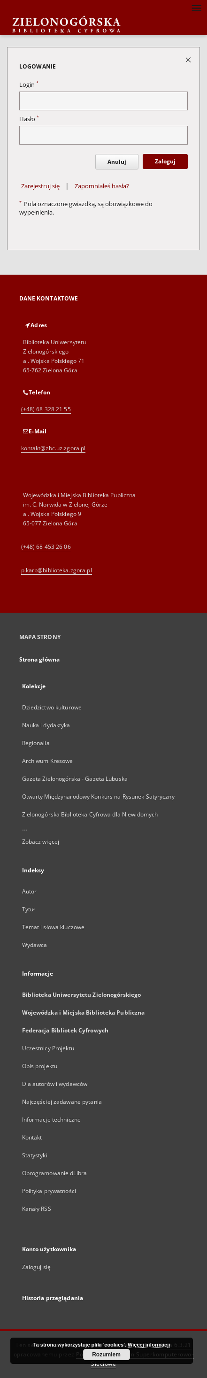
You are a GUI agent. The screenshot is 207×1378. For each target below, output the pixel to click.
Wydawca (34, 945)
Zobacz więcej (41, 842)
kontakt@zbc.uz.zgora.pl (53, 448)
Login (28, 85)
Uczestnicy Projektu (48, 1048)
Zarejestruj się (40, 186)
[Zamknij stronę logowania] (188, 59)
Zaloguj (165, 161)
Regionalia (36, 743)
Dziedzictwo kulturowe (52, 707)
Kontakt (32, 1137)
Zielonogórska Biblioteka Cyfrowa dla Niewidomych (90, 814)
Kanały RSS (36, 1209)
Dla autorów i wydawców (55, 1084)
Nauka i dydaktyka (46, 725)
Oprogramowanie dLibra (54, 1173)
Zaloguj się (36, 1267)
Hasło (29, 119)
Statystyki (34, 1155)
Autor (29, 891)
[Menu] (196, 7)
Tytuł (28, 909)
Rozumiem (106, 1354)
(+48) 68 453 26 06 (46, 547)
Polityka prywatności (49, 1191)
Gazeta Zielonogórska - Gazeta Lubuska (75, 779)
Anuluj (116, 162)
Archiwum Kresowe (47, 761)
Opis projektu (40, 1066)
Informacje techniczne (51, 1120)
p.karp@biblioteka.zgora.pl (56, 570)
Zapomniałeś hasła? (102, 186)
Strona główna (39, 659)
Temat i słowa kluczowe (53, 927)
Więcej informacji (149, 1344)
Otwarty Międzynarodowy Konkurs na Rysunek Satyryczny (98, 797)
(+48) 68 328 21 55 (46, 409)
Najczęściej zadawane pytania (62, 1102)
